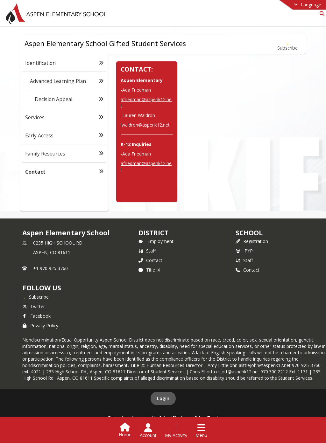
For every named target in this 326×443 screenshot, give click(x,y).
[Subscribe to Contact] (287, 43)
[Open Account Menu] (148, 431)
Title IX (149, 270)
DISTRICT (153, 232)
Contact (150, 260)
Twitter (34, 306)
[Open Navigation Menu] (201, 431)
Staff (147, 251)
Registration (252, 241)
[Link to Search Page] (320, 13)
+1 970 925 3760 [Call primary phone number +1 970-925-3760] (50, 268)
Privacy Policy (40, 325)
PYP (244, 251)
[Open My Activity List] (176, 431)
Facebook (37, 316)
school (249, 232)
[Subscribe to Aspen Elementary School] (36, 296)
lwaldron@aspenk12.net (145, 125)
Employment (156, 241)
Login (163, 398)
